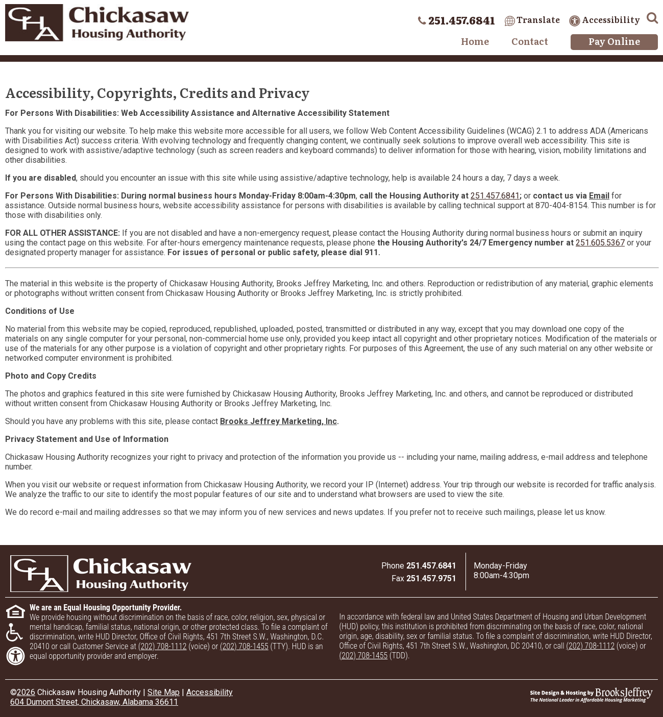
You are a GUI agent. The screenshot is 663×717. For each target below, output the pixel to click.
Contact (529, 41)
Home (475, 41)
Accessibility (604, 19)
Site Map (164, 692)
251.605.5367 (600, 243)
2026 (26, 692)
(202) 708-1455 (244, 646)
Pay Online (614, 41)
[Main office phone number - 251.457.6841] (431, 566)
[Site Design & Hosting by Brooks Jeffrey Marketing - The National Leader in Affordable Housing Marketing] (572, 695)
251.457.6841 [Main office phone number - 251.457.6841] (461, 20)
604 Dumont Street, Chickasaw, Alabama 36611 (94, 702)
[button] (652, 17)
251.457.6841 (495, 196)
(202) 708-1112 (162, 646)
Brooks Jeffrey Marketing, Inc (278, 421)
